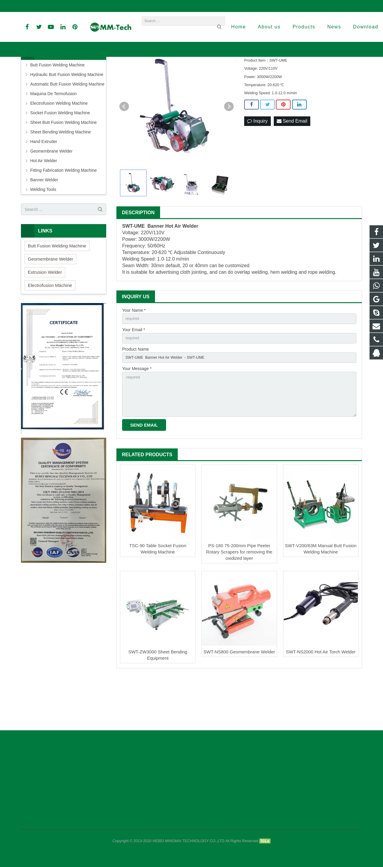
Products (153, 73)
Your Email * (133, 373)
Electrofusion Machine (50, 327)
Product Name (135, 393)
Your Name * (134, 352)
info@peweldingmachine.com (93, 6)
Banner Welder (178, 73)
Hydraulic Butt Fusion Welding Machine (66, 116)
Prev (124, 148)
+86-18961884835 (41, 6)
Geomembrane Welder (51, 193)
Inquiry (257, 163)
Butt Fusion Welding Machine (57, 107)
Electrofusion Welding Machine (59, 145)
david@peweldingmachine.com (156, 6)
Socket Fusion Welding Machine (60, 155)
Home (135, 73)
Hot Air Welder (43, 202)
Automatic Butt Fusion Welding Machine (67, 126)
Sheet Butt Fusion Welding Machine (63, 164)
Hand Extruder (43, 183)
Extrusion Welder (45, 314)
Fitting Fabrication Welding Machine (63, 212)
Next (229, 148)
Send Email (292, 163)
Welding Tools (43, 231)
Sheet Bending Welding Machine (60, 174)
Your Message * (136, 414)
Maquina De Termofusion (53, 135)
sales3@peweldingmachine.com (223, 6)
